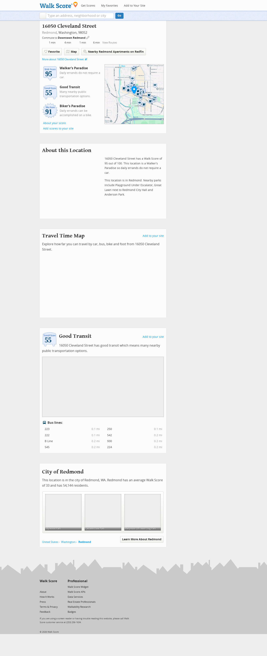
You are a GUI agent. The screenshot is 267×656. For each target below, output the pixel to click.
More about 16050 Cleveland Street (63, 59)
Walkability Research (79, 607)
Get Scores (88, 5)
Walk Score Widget (78, 587)
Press (43, 602)
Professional (77, 581)
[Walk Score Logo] (59, 5)
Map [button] (71, 51)
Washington (68, 541)
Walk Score (48, 581)
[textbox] (80, 16)
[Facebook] (48, 586)
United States (50, 541)
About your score (54, 123)
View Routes (109, 42)
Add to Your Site (134, 5)
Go (119, 15)
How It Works (47, 597)
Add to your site (153, 236)
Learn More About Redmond (141, 539)
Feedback (45, 612)
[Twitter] (42, 586)
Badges (72, 612)
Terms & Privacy (49, 607)
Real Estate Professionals (82, 602)
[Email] (54, 586)
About (43, 592)
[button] (43, 16)
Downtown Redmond (72, 37)
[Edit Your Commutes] (88, 37)
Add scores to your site (58, 128)
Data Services (75, 597)
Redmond (49, 33)
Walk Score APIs (76, 592)
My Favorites (109, 5)
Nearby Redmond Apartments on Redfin (113, 51)
